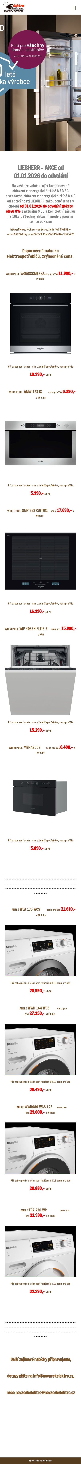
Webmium (47, 1460)
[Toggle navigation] (75, 7)
